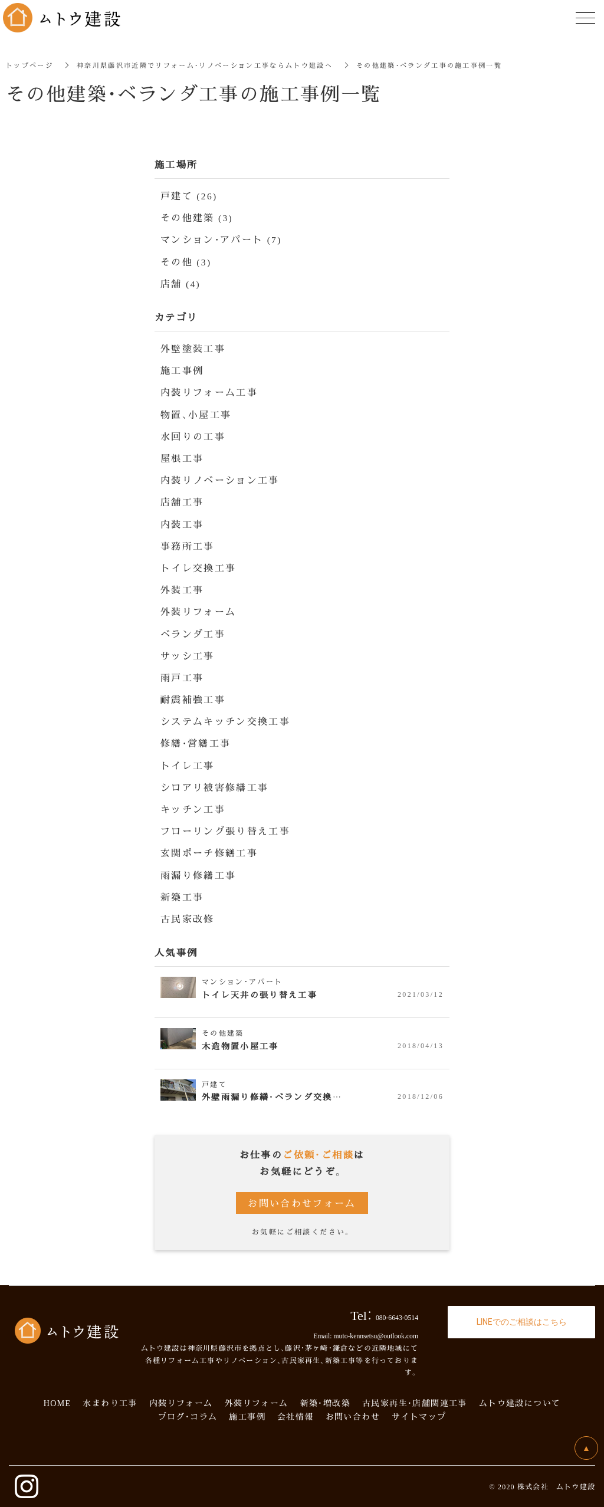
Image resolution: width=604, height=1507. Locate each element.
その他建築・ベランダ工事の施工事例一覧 (460, 65)
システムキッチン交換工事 (225, 721)
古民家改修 (187, 918)
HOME (57, 1402)
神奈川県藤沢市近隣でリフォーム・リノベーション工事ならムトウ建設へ (218, 65)
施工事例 (182, 370)
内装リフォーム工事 (209, 392)
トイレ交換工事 (198, 567)
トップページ (31, 65)
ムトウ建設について (520, 1402)
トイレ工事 (187, 765)
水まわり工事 (110, 1402)
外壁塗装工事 (192, 348)
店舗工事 (182, 501)
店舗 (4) (180, 283)
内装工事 (182, 524)
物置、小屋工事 (196, 414)
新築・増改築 (325, 1402)
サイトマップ (419, 1416)
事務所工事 (187, 546)
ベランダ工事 (192, 634)
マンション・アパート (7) (221, 239)
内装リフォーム (181, 1402)
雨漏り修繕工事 (198, 875)
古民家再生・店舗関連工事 (414, 1402)
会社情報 (295, 1416)
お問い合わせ (353, 1416)
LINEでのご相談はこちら (522, 1321)
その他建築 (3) (197, 217)
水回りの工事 (192, 436)
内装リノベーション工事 (220, 480)
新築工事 (182, 897)
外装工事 (182, 589)
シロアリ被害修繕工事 (214, 787)
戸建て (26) (189, 195)
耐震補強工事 (192, 699)
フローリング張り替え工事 (225, 831)
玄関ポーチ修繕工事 (209, 852)
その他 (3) (186, 261)
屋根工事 (182, 458)
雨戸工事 (182, 677)
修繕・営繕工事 (196, 743)
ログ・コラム (192, 1416)
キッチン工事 (192, 809)
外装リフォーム (198, 611)
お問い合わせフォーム (302, 1203)
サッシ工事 (187, 655)
